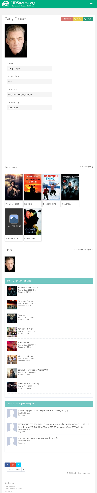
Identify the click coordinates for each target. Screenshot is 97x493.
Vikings (54, 317)
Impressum (10, 486)
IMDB (77, 19)
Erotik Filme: (13, 76)
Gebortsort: (13, 89)
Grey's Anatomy (54, 358)
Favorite (66, 19)
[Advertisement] (51, 139)
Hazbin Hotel (54, 344)
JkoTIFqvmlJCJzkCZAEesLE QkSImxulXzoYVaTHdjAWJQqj (43, 410)
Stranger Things (54, 303)
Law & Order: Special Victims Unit (54, 372)
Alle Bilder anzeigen (83, 250)
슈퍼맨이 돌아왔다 (54, 330)
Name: (10, 63)
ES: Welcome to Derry (54, 289)
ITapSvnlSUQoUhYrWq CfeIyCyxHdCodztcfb (38, 438)
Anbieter (8, 491)
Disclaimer (9, 483)
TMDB (88, 19)
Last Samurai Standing (54, 385)
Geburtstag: (13, 102)
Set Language (14, 469)
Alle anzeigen (86, 167)
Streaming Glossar (13, 488)
